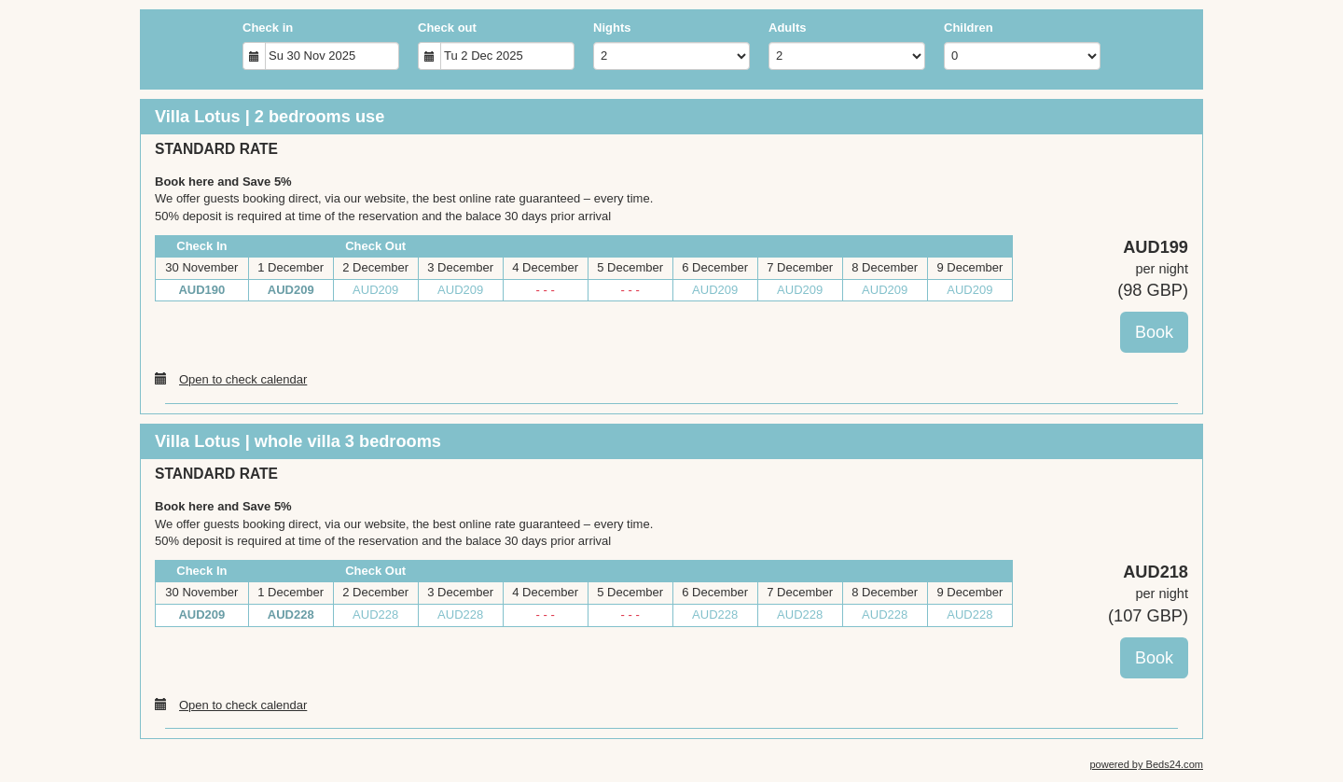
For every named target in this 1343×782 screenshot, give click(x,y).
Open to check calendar (231, 378)
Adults (787, 28)
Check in (267, 28)
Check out (447, 28)
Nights (611, 28)
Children (968, 28)
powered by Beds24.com (1146, 764)
